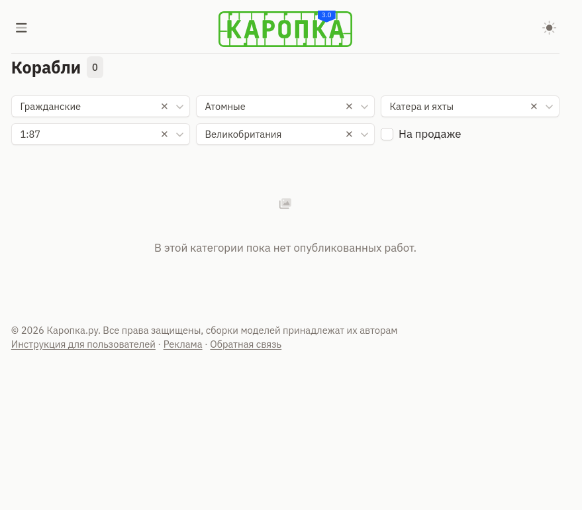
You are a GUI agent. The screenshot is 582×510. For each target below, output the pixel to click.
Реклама (183, 344)
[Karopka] (285, 29)
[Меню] (21, 29)
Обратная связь (245, 344)
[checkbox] (387, 134)
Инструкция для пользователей (83, 344)
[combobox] (101, 106)
